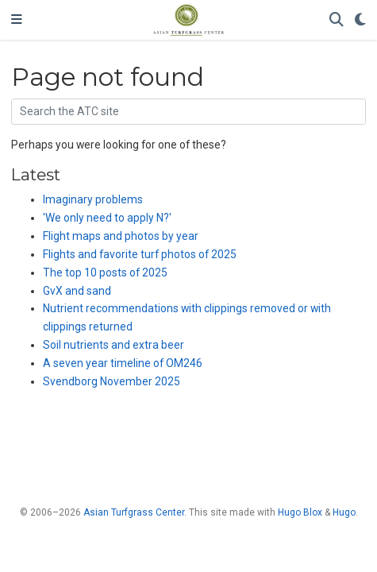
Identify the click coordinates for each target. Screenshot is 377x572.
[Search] (336, 20)
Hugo (344, 512)
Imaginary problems (93, 199)
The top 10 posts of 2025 (105, 272)
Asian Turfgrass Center (133, 512)
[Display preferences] (360, 20)
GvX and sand (77, 290)
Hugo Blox (300, 512)
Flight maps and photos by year (120, 236)
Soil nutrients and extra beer (113, 344)
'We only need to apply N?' (107, 217)
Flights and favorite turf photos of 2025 (140, 254)
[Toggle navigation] (16, 19)
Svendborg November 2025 (111, 381)
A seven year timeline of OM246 (122, 363)
